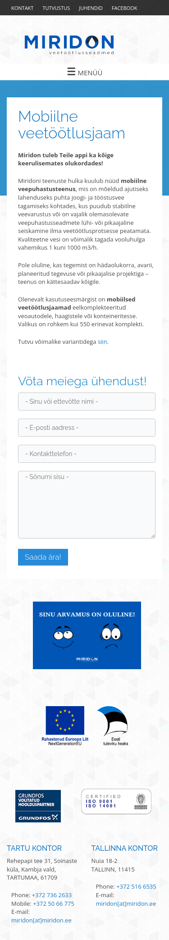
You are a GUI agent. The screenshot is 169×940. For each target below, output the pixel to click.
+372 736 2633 (52, 895)
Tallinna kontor (124, 848)
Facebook (124, 8)
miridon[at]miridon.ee (41, 920)
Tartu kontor (34, 848)
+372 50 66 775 (53, 903)
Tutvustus (56, 8)
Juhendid (91, 8)
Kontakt (22, 8)
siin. (103, 342)
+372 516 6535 (136, 886)
